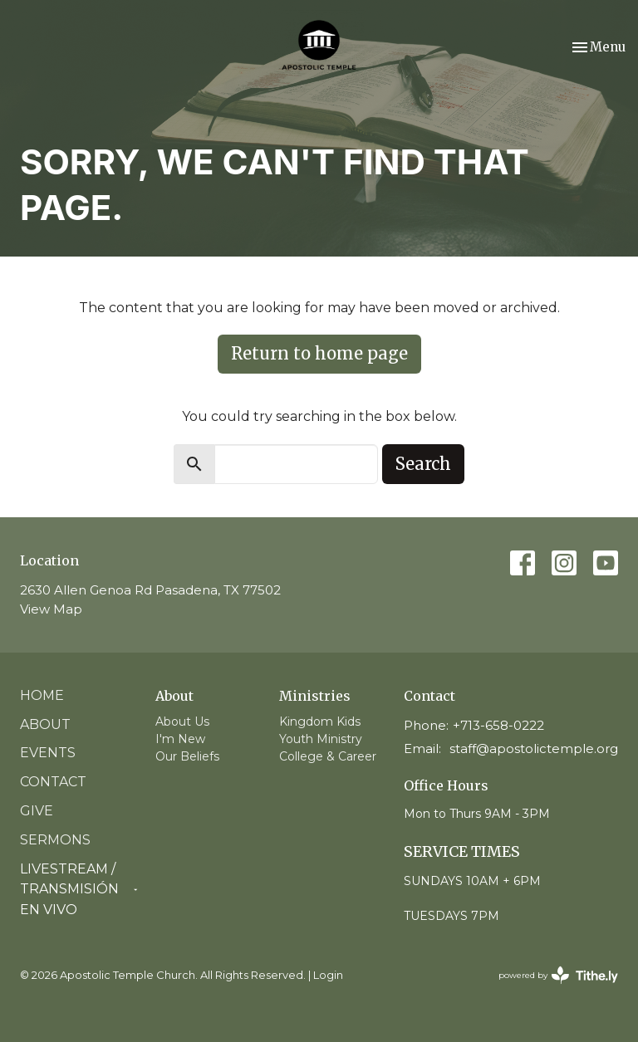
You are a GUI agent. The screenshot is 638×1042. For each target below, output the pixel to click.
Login (328, 975)
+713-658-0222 (498, 725)
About (45, 724)
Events (48, 753)
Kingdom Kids (320, 721)
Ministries (315, 695)
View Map (51, 609)
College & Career (327, 756)
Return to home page (319, 353)
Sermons (55, 840)
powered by (558, 975)
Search (423, 463)
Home (42, 695)
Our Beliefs (187, 756)
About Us (182, 721)
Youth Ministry (320, 738)
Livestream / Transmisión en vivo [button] (79, 889)
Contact (53, 782)
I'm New (180, 738)
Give (36, 811)
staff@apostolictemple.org (533, 748)
